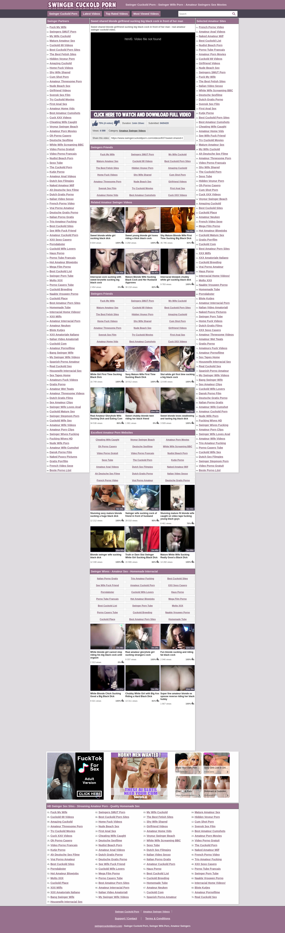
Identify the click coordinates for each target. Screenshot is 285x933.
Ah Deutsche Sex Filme (64, 189)
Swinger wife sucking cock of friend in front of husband (141, 558)
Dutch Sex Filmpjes (62, 180)
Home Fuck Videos (61, 67)
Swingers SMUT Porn (63, 31)
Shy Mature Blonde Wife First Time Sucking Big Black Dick (176, 281)
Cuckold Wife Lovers (63, 248)
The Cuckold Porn (61, 167)
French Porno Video (62, 203)
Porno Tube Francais (63, 257)
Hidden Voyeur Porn (62, 58)
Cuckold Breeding (61, 289)
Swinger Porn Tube (62, 275)
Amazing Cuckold (61, 63)
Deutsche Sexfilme (61, 140)
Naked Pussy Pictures (63, 456)
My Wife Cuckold (60, 36)
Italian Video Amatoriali (64, 339)
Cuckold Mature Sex (62, 411)
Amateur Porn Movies (63, 131)
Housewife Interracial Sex (66, 370)
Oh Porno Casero (60, 135)
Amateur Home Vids (62, 108)
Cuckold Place (59, 298)
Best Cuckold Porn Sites (65, 49)
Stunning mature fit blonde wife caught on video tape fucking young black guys (177, 560)
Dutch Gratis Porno (62, 194)
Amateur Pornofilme (62, 348)
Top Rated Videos (117, 13)
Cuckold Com (58, 343)
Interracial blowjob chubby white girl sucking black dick (175, 322)
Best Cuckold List (61, 271)
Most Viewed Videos (146, 13)
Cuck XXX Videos (60, 117)
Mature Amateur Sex (62, 40)
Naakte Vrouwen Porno (64, 293)
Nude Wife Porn (59, 443)
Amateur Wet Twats (62, 388)
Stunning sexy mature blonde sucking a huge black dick (106, 558)
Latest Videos (91, 13)
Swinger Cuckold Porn (63, 13)
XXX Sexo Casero (61, 239)
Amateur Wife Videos (63, 425)
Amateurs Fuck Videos (64, 379)
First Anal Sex (58, 104)
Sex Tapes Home (60, 375)
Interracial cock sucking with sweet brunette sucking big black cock (105, 324)
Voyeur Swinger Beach (64, 126)
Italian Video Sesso (62, 198)
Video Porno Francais (63, 153)
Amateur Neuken (60, 325)
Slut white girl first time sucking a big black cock (177, 420)
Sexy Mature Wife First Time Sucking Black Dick (140, 420)
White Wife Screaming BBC (67, 144)
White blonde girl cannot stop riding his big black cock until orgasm (106, 699)
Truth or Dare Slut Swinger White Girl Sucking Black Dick (141, 600)
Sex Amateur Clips (61, 402)
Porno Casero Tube (62, 284)
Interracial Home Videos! (65, 312)
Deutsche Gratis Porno (64, 212)
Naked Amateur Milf (62, 185)
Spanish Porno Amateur (65, 361)
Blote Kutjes (57, 330)
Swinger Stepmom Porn (64, 416)
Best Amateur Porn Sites (65, 302)
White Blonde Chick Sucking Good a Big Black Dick (105, 739)
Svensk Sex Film (60, 94)
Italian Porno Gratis (62, 217)
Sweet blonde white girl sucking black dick (102, 281)
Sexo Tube (56, 162)
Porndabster (57, 244)
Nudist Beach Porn (61, 158)
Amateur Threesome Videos (67, 393)
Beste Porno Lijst (60, 470)
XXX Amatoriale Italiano (64, 334)
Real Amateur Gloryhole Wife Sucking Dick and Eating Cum (106, 461)
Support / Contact (126, 918)
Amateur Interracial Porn (65, 321)
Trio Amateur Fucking (63, 221)
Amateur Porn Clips (62, 429)
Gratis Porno (58, 384)
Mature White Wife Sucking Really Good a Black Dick (174, 600)
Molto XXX (56, 280)
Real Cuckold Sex (61, 366)
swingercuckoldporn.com (108, 926)
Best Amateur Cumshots (65, 113)
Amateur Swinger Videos (132, 130)
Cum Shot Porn (59, 76)
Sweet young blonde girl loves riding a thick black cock (141, 281)
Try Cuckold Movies (62, 99)
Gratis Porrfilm (59, 461)
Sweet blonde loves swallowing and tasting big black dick (177, 461)
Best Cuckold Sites (62, 226)
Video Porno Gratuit (62, 149)
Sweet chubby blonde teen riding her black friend (139, 461)
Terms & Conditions (157, 918)
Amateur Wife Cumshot (64, 447)
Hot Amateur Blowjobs (64, 262)
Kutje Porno (57, 171)
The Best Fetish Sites (63, 54)
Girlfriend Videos (60, 90)
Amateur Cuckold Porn (64, 235)
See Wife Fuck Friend (63, 230)
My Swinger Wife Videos (65, 357)
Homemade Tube (60, 307)
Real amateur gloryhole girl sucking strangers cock (140, 697)
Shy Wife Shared (60, 72)
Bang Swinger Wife (62, 352)
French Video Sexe (61, 465)
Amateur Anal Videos (63, 176)
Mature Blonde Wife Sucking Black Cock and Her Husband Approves (141, 324)
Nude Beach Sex (60, 85)
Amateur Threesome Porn (66, 81)
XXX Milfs (56, 316)
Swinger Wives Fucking (64, 434)
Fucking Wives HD (61, 438)
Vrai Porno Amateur (62, 208)
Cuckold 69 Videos (61, 45)
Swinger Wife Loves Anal (65, 406)
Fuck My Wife (58, 27)
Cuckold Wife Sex (61, 420)
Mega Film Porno (60, 266)
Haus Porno (57, 253)
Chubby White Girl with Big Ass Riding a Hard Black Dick (142, 739)
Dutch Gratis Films (61, 397)
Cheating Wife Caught (63, 122)
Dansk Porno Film (61, 452)
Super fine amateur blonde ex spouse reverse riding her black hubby (177, 740)
